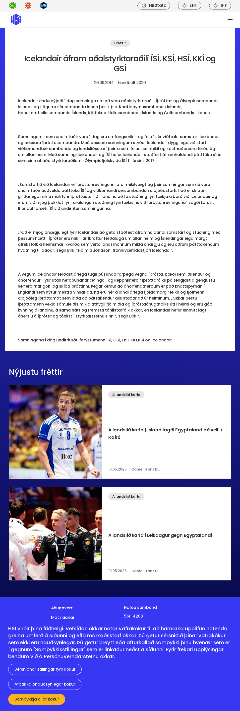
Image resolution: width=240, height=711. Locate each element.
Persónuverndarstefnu (71, 656)
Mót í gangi (62, 617)
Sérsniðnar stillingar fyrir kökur (44, 669)
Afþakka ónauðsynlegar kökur (44, 684)
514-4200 (133, 616)
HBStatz (154, 5)
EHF (189, 5)
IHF (220, 5)
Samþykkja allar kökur (36, 699)
